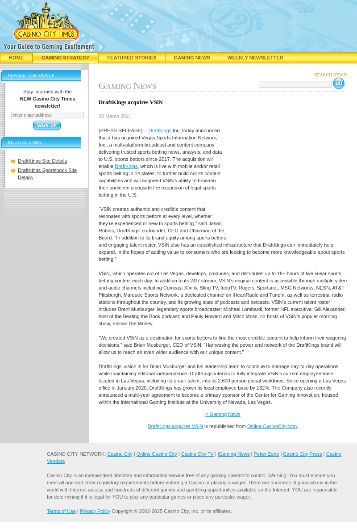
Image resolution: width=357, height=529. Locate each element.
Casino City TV (197, 454)
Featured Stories (131, 57)
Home (16, 57)
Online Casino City (157, 454)
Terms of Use (61, 511)
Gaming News (192, 57)
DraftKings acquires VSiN (175, 426)
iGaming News (234, 454)
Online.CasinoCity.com (272, 426)
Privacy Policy (95, 511)
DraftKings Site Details (42, 161)
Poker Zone (266, 454)
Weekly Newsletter (255, 57)
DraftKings (160, 130)
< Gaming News (223, 414)
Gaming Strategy (65, 57)
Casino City (119, 454)
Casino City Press (302, 454)
